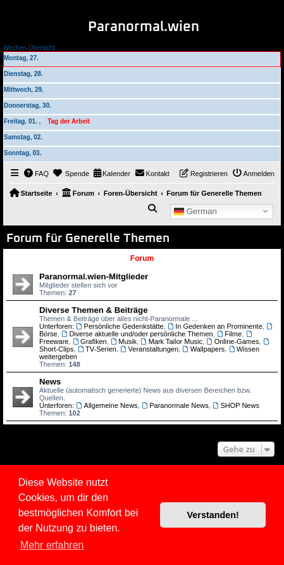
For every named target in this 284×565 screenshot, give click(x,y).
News (50, 381)
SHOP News (236, 405)
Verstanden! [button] (213, 515)
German (195, 211)
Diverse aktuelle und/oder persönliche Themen (137, 334)
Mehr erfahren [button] (52, 545)
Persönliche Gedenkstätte (119, 326)
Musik (124, 341)
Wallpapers (203, 349)
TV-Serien (97, 349)
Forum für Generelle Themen (88, 238)
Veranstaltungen (149, 349)
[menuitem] (36, 173)
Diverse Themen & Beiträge (93, 310)
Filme (229, 334)
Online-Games (232, 341)
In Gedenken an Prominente (215, 326)
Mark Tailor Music (171, 341)
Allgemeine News (106, 405)
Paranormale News (175, 405)
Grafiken (90, 341)
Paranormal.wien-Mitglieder (93, 276)
